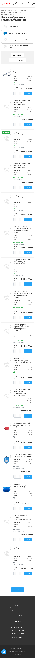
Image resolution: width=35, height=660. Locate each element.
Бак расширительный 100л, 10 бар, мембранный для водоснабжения (21, 392)
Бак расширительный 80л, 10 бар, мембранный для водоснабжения (21, 550)
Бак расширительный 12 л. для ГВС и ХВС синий (22, 455)
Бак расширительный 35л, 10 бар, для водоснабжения (21, 262)
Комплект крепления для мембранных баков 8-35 (22, 71)
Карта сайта (17, 654)
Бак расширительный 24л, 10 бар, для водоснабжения (21, 197)
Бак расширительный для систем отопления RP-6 (21, 425)
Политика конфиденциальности (17, 651)
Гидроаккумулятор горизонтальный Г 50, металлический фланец (22, 517)
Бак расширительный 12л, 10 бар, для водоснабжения (21, 134)
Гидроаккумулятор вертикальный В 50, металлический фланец (22, 360)
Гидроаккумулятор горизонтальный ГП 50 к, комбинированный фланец (22, 294)
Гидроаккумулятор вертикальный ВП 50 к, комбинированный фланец (22, 328)
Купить (28, 93)
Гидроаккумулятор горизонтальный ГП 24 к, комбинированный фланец (22, 229)
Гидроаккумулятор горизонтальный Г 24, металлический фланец (22, 486)
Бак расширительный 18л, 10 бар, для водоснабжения (21, 165)
